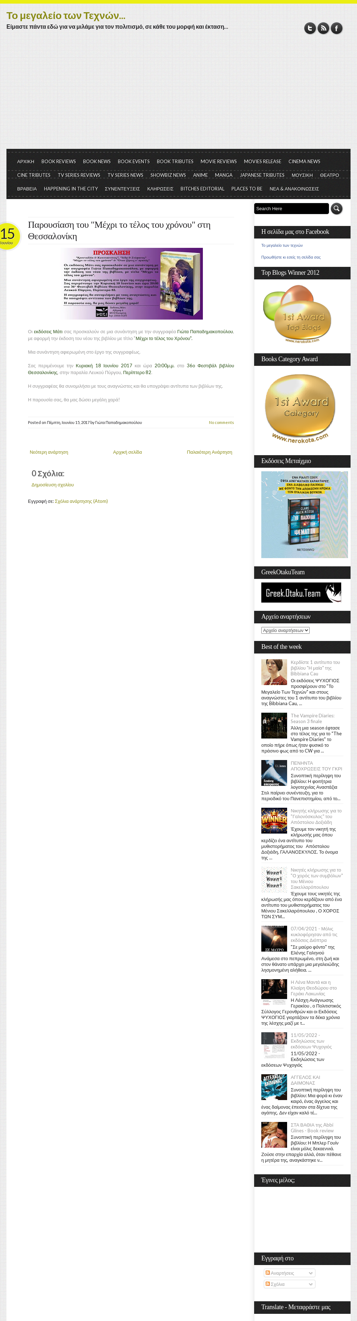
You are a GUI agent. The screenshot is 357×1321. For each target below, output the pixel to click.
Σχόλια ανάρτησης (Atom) (81, 501)
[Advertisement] (178, 95)
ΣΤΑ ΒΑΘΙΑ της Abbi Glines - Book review (312, 1127)
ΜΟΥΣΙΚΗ (302, 175)
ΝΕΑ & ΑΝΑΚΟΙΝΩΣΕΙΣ (294, 189)
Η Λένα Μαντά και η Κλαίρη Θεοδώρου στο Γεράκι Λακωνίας (314, 987)
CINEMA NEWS (304, 161)
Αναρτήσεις (280, 1273)
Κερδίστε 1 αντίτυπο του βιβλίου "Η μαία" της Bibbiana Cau (315, 667)
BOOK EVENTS (134, 161)
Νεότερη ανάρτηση (49, 452)
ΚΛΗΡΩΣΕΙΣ (160, 189)
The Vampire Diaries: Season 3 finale (312, 718)
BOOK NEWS (97, 161)
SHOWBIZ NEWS (168, 175)
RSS (323, 28)
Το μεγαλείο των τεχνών (282, 245)
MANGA (224, 175)
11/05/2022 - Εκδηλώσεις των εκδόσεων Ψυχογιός (311, 1040)
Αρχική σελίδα (127, 452)
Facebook (336, 28)
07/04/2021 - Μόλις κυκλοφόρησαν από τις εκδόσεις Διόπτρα (314, 934)
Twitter (310, 28)
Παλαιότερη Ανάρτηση (210, 452)
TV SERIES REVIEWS (79, 175)
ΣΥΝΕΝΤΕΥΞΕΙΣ (122, 189)
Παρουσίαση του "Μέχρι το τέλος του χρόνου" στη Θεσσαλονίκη (119, 230)
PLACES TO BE (247, 189)
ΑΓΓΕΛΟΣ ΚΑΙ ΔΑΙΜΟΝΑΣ (305, 1080)
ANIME (200, 175)
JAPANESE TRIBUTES (262, 175)
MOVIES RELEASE (262, 161)
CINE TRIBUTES (34, 175)
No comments (221, 422)
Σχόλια (275, 1284)
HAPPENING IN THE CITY (71, 189)
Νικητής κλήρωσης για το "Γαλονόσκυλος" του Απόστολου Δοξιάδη (316, 816)
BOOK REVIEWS (59, 161)
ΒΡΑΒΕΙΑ (27, 189)
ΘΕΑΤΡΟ (329, 175)
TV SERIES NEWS (125, 175)
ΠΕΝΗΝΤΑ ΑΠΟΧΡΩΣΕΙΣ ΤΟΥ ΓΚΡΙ (316, 766)
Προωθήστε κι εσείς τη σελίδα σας (291, 257)
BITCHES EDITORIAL (202, 189)
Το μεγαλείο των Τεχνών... (65, 15)
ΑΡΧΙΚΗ (25, 161)
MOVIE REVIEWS (219, 161)
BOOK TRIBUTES (175, 161)
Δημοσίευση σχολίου (53, 484)
